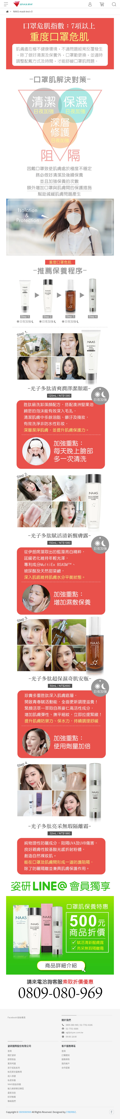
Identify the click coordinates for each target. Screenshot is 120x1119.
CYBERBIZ (71, 1112)
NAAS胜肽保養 (14, 1084)
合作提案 (66, 1067)
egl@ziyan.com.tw (74, 1032)
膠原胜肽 (12, 1059)
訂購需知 (66, 1055)
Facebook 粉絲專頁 (16, 1017)
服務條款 (66, 1059)
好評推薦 (12, 1096)
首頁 (10, 1050)
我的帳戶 (66, 1063)
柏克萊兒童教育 (15, 1071)
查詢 (64, 1050)
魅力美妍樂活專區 (16, 1088)
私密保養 (12, 1080)
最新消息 (12, 1092)
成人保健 (12, 1075)
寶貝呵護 (12, 1063)
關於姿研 (12, 1055)
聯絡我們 (12, 1100)
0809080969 (25, 1112)
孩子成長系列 (14, 1067)
